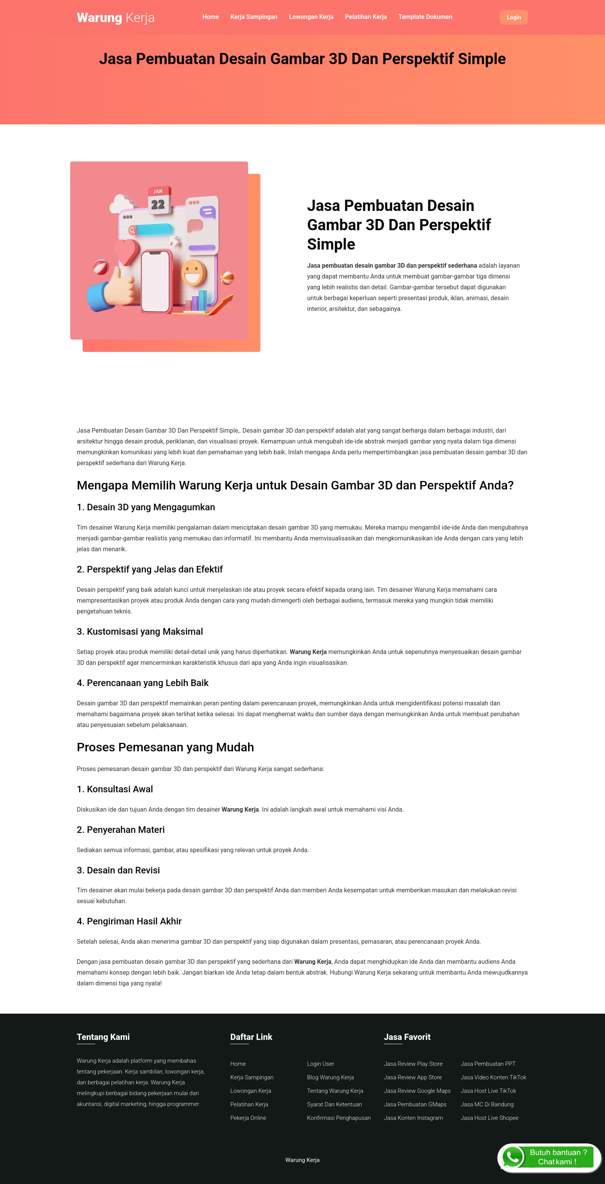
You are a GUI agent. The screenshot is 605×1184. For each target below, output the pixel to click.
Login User (320, 1063)
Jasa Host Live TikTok (488, 1090)
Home (210, 16)
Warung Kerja (302, 1160)
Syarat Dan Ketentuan (334, 1104)
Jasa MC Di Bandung (487, 1104)
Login (514, 17)
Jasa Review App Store (413, 1077)
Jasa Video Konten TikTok (493, 1077)
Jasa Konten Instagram (413, 1117)
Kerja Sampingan (253, 16)
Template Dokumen (426, 16)
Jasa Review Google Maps (417, 1090)
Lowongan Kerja (311, 16)
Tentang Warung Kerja (335, 1090)
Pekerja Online (248, 1117)
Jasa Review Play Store (413, 1063)
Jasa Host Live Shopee (490, 1117)
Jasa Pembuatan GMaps (415, 1104)
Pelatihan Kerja (366, 16)
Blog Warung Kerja (330, 1077)
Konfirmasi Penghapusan (339, 1117)
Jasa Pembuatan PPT (488, 1063)
